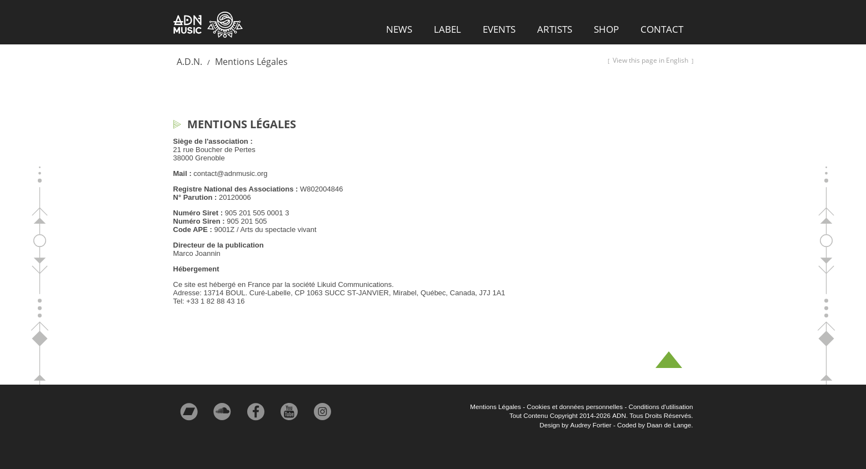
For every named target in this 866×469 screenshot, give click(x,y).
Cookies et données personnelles (575, 406)
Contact (661, 29)
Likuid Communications (354, 284)
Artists (554, 29)
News (399, 29)
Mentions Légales (251, 62)
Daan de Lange (669, 424)
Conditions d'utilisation (661, 406)
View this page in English (650, 60)
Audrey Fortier (591, 424)
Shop (606, 29)
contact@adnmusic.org (230, 173)
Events (499, 29)
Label (447, 29)
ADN (208, 25)
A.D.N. (189, 62)
